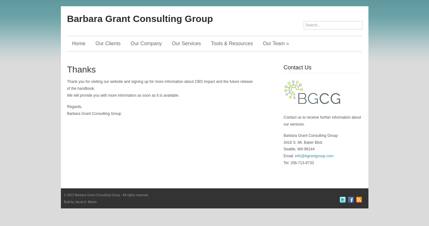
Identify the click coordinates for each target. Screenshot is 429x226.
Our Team (276, 43)
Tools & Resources (232, 43)
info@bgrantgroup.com (314, 156)
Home (79, 43)
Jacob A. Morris (86, 202)
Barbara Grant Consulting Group (140, 18)
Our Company (146, 43)
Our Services (186, 43)
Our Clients (108, 43)
